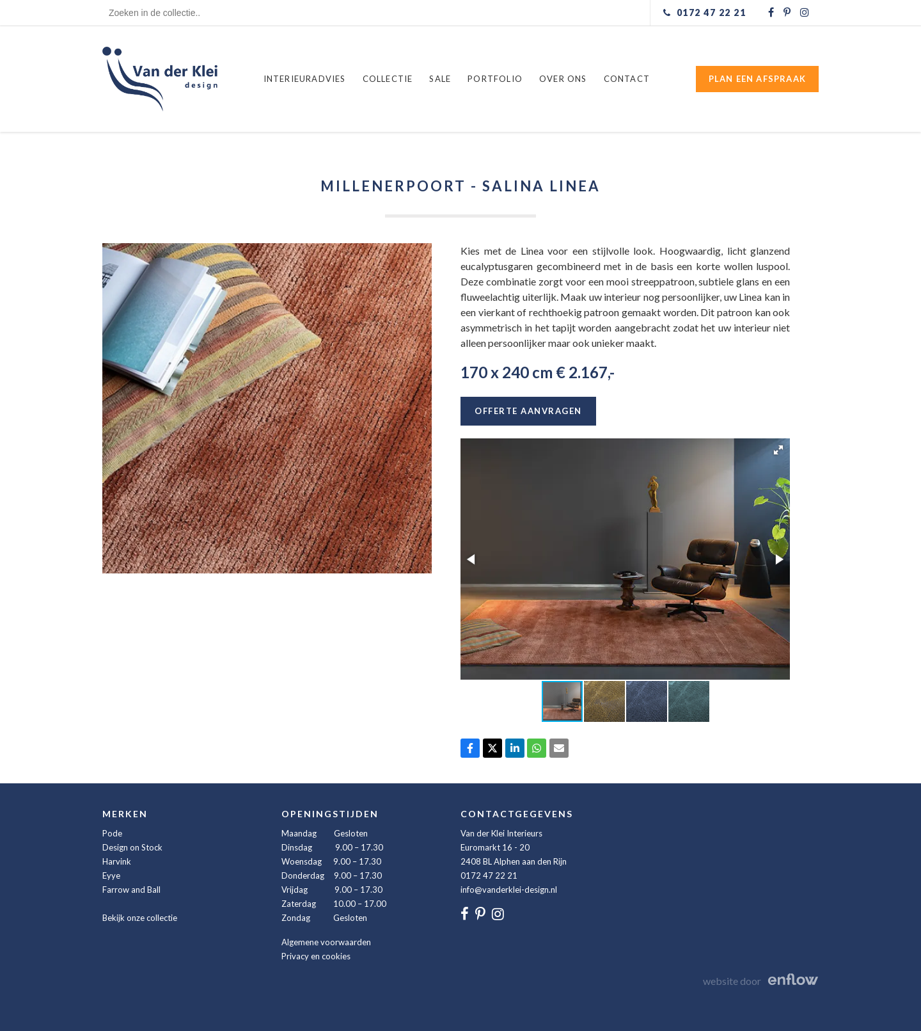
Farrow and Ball (131, 889)
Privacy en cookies (315, 956)
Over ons (563, 79)
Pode (112, 833)
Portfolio (495, 79)
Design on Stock (132, 847)
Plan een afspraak (757, 79)
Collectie (388, 79)
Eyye (111, 875)
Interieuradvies (305, 79)
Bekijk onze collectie (139, 918)
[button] (778, 450)
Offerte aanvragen (528, 411)
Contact (627, 79)
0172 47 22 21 (488, 875)
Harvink (116, 861)
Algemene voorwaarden (326, 942)
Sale (440, 79)
